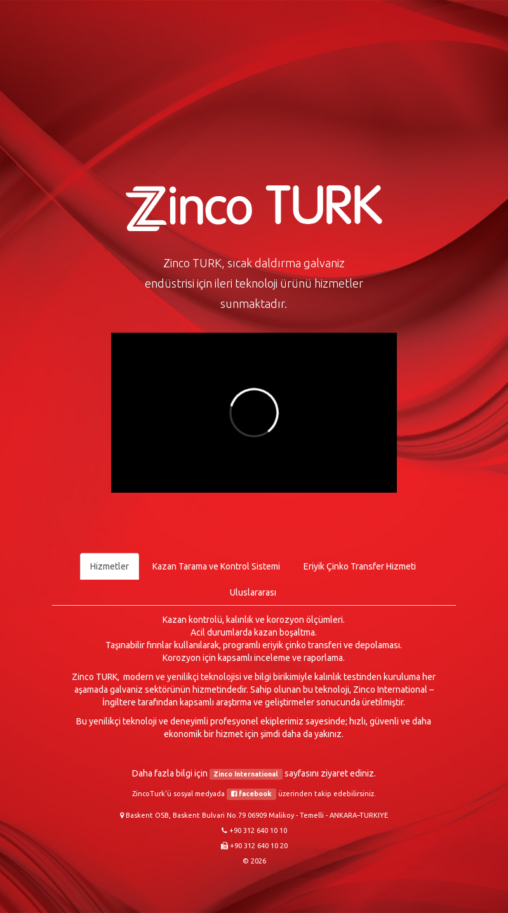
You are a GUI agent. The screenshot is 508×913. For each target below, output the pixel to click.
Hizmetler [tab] (109, 566)
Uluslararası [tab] (253, 592)
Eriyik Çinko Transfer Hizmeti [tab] (360, 566)
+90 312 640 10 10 (258, 830)
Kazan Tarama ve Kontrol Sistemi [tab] (216, 566)
